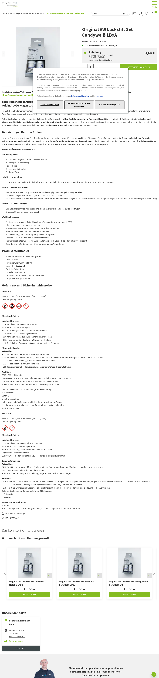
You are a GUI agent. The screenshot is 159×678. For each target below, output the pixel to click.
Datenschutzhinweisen (80, 96)
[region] (80, 90)
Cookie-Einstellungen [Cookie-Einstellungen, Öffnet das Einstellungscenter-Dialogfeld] (49, 105)
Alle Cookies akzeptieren (110, 105)
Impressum (100, 96)
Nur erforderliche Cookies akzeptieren (79, 104)
